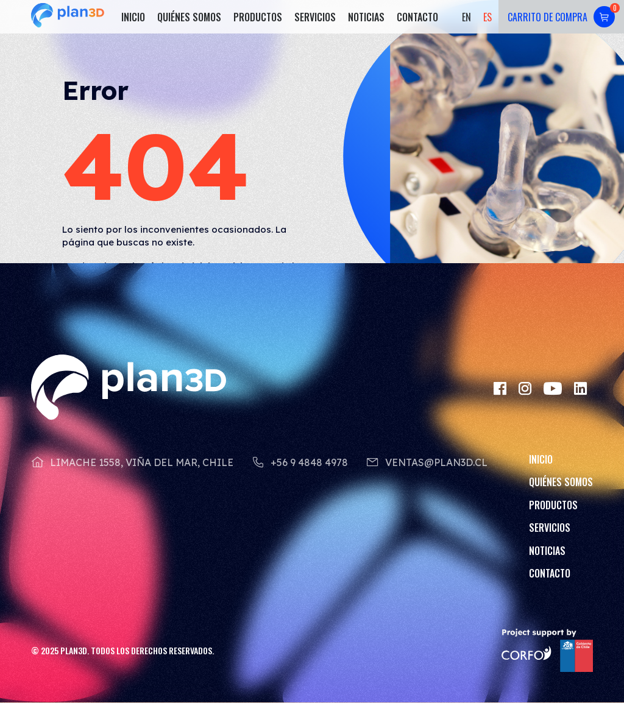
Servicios (315, 17)
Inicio (133, 17)
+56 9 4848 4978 (300, 462)
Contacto (417, 17)
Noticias (366, 17)
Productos (257, 17)
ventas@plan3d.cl (427, 462)
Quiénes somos (189, 17)
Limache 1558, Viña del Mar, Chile (132, 462)
